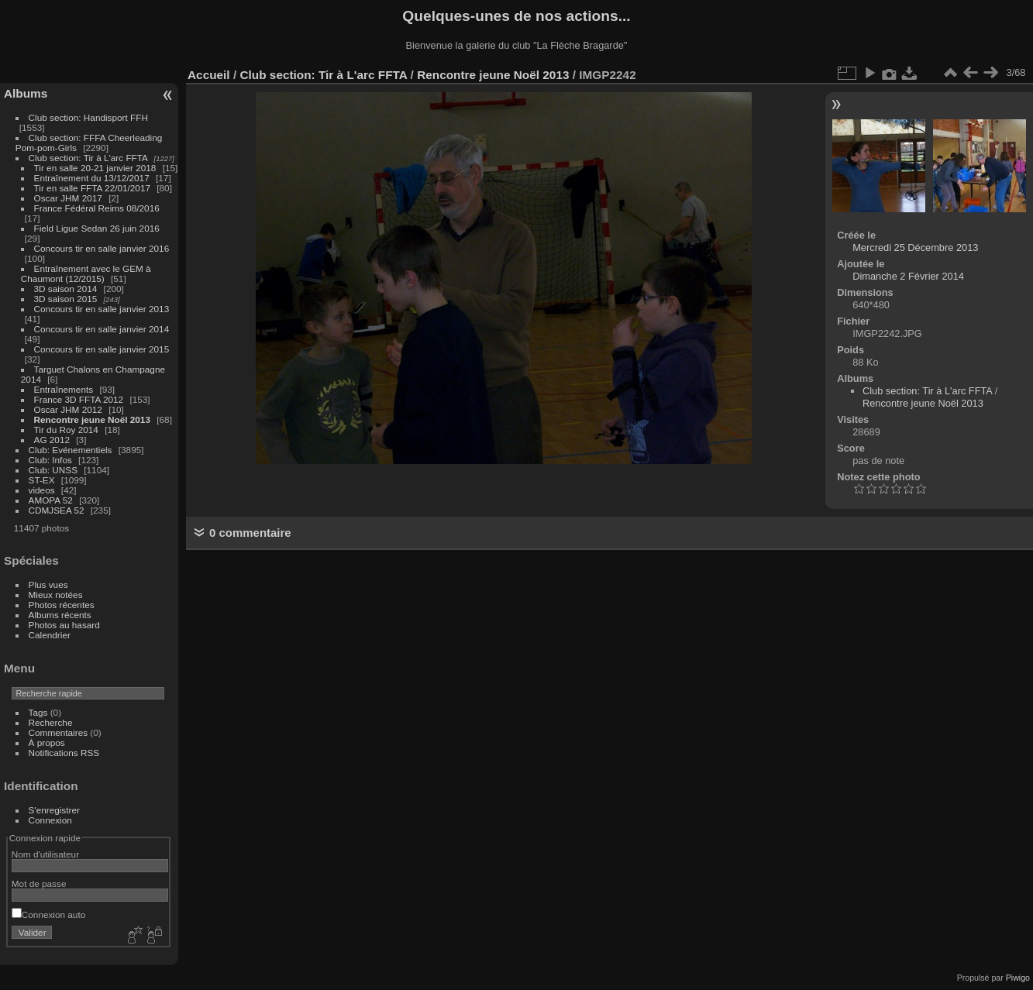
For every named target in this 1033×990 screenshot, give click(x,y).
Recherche (51, 722)
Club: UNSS (53, 470)
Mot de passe (39, 883)
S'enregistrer (54, 810)
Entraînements (64, 389)
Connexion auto (48, 914)
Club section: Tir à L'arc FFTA (88, 158)
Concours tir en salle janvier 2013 (102, 309)
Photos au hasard (64, 625)
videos (42, 490)
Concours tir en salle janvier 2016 (102, 248)
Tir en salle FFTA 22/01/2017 (92, 188)
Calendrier (50, 635)
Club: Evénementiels (70, 450)
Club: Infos (50, 460)
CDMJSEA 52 (56, 510)
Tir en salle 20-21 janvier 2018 (95, 168)
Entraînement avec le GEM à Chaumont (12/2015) (86, 273)
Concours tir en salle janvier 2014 (102, 329)
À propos (47, 742)
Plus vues (48, 584)
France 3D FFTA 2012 (79, 399)
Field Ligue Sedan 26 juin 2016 (97, 228)
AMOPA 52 (51, 500)
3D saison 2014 (66, 289)
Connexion (50, 820)
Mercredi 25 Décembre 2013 (915, 247)
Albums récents (60, 615)
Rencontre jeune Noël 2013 (92, 419)
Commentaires (58, 732)
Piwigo (1018, 977)
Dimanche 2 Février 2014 (908, 276)
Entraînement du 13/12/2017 (92, 178)
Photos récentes (62, 605)
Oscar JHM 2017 (68, 198)
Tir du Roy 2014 (66, 430)
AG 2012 (52, 440)
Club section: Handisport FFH (88, 117)
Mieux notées (56, 595)
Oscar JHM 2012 (68, 409)
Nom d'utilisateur (45, 854)
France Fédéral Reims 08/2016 (97, 208)
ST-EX (42, 480)
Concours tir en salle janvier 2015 (102, 349)
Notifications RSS (64, 753)
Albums (25, 93)
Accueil (209, 74)
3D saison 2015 (66, 299)
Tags (38, 712)
